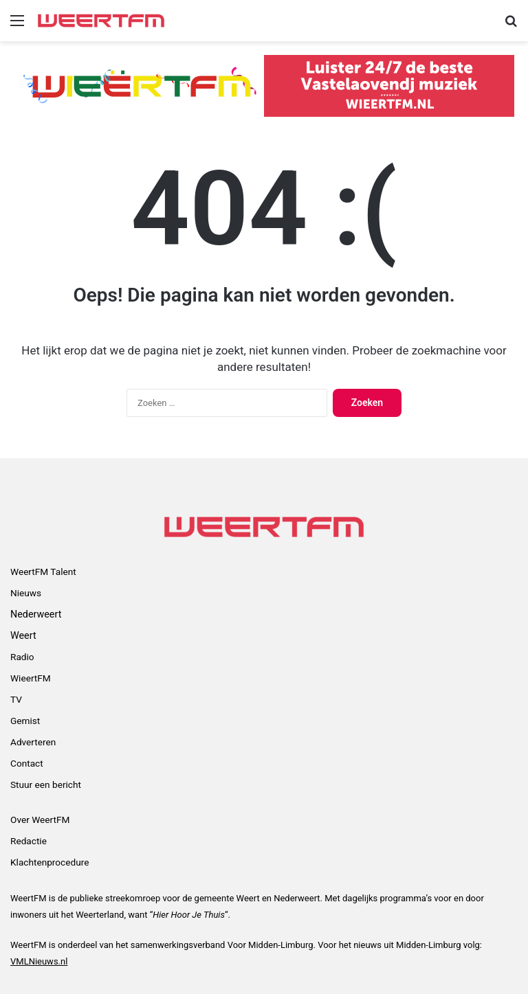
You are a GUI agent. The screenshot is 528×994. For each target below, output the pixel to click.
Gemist (25, 720)
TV (16, 699)
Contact (26, 763)
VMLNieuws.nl (38, 961)
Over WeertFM (39, 819)
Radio (22, 656)
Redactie (28, 840)
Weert (23, 635)
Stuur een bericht (45, 784)
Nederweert (35, 614)
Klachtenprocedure (49, 862)
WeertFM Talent (43, 571)
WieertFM (30, 678)
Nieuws (25, 592)
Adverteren (33, 741)
